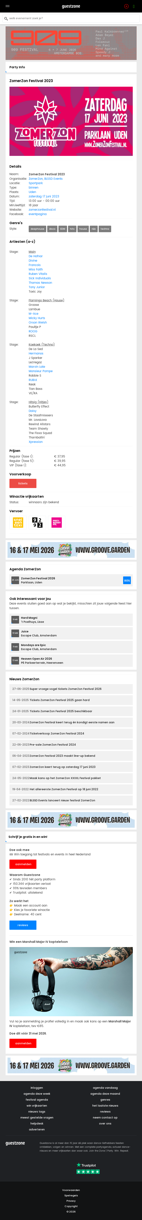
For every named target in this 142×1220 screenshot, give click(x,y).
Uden (32, 192)
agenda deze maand (105, 1094)
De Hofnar (36, 256)
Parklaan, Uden (38, 580)
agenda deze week (37, 1094)
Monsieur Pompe (41, 371)
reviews (23, 925)
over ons (105, 1123)
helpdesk (36, 1123)
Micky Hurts (37, 318)
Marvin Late (37, 366)
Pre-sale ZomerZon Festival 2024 (44, 745)
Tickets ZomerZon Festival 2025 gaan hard (51, 700)
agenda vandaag (105, 1088)
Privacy (71, 1201)
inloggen (37, 1088)
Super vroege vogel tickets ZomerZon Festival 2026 (57, 689)
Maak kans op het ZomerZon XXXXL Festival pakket (56, 778)
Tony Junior (37, 287)
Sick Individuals (40, 278)
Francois (35, 265)
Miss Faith (36, 269)
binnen (33, 187)
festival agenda (37, 1100)
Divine (33, 260)
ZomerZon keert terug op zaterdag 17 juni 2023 (54, 767)
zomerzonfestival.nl (42, 209)
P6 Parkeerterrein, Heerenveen (42, 661)
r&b (94, 228)
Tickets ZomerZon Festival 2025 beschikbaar (52, 711)
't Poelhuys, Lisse (32, 620)
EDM (62, 228)
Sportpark (36, 183)
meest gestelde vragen (36, 1117)
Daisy (32, 411)
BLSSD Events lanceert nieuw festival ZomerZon (53, 800)
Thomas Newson (40, 282)
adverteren (37, 1129)
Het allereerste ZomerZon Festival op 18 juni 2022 (55, 789)
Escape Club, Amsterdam (39, 633)
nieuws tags (36, 1112)
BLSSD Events (53, 178)
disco (52, 228)
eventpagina (38, 214)
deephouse (37, 228)
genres (105, 1100)
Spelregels (71, 1195)
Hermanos (36, 353)
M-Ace (33, 313)
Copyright (71, 1206)
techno (105, 228)
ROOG (33, 331)
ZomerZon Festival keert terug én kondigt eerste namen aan (63, 722)
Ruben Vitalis (38, 274)
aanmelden (23, 864)
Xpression (36, 442)
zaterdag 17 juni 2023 (44, 196)
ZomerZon (36, 178)
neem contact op (105, 1117)
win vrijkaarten (37, 1106)
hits (72, 228)
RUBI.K (33, 380)
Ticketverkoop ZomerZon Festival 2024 (48, 734)
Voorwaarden (71, 1190)
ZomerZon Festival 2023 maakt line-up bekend (53, 756)
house (83, 228)
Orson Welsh (38, 322)
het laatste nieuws (105, 1106)
